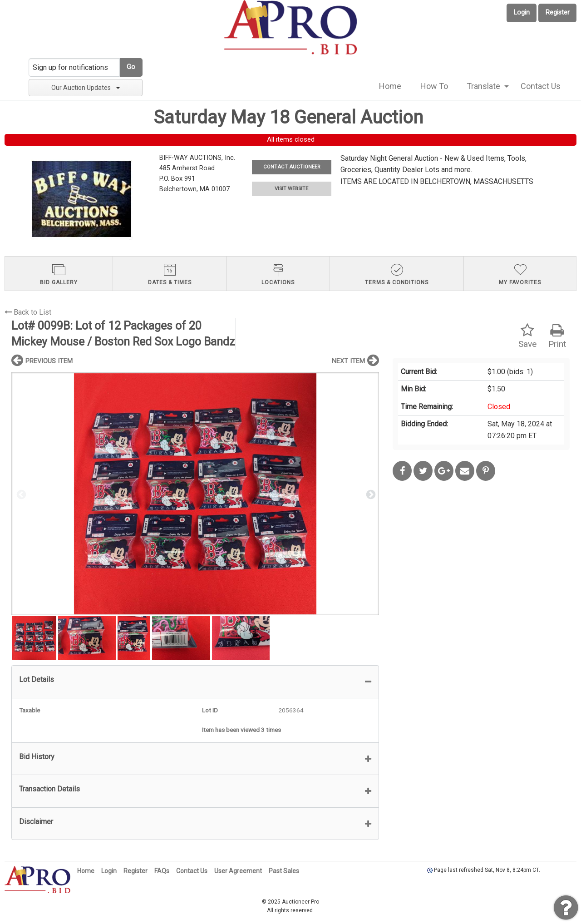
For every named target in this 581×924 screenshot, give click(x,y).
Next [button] (369, 494)
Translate (483, 86)
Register (558, 12)
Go (131, 67)
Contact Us (541, 86)
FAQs (161, 871)
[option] (195, 493)
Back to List (28, 312)
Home (390, 86)
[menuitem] (390, 86)
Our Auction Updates (85, 87)
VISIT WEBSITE (291, 189)
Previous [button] (20, 494)
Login (522, 12)
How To (434, 86)
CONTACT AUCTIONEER (291, 167)
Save (527, 336)
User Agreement (238, 871)
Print (557, 336)
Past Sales (284, 871)
